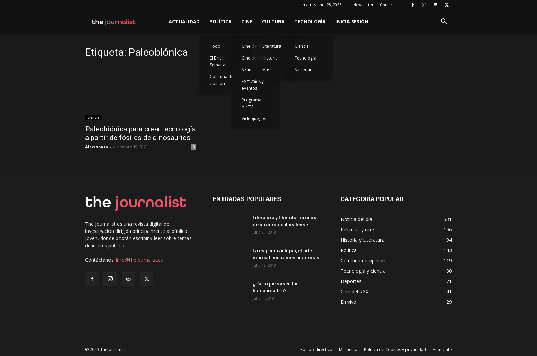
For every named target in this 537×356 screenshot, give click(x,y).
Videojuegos (254, 118)
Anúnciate (442, 350)
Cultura (273, 21)
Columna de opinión (221, 80)
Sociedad (304, 70)
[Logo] (114, 22)
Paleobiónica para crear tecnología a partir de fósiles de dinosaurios (140, 133)
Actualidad (184, 21)
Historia (270, 58)
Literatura (271, 46)
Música (269, 70)
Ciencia (302, 46)
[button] (443, 22)
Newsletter (363, 4)
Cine (246, 21)
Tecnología (310, 21)
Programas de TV (252, 103)
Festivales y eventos (253, 84)
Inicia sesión (351, 21)
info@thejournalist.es (139, 260)
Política (220, 21)
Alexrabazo (96, 146)
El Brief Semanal (218, 61)
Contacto (388, 4)
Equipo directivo (316, 350)
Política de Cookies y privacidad (395, 350)
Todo (215, 46)
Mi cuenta (348, 350)
